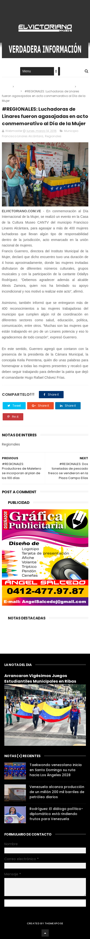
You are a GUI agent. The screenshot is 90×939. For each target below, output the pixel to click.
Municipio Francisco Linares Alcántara (45, 87)
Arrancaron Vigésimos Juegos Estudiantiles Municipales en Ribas (40, 678)
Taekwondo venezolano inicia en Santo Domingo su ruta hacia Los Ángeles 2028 (56, 769)
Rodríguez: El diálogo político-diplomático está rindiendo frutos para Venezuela (56, 813)
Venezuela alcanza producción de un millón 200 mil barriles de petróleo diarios (57, 791)
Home (6, 71)
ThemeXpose (54, 923)
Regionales (10, 91)
